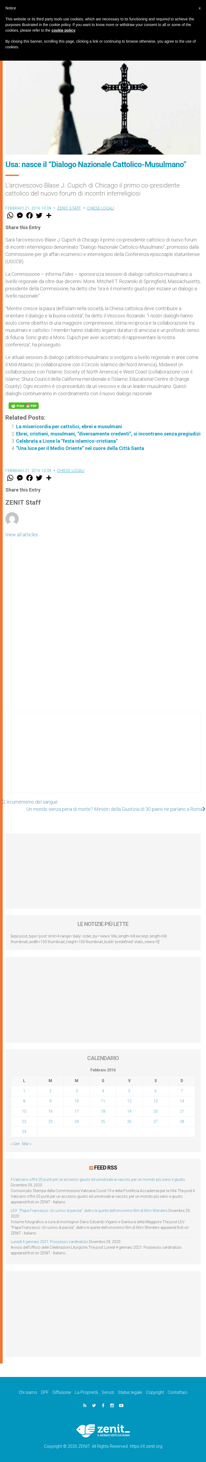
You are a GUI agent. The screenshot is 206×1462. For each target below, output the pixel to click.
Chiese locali (100, 208)
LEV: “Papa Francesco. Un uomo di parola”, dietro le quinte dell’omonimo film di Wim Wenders (89, 1210)
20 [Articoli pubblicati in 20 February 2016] (155, 1111)
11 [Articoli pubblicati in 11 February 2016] (103, 1101)
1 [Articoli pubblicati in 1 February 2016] (24, 1091)
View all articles (21, 534)
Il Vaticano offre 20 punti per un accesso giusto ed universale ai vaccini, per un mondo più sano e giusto (98, 1179)
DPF (45, 1392)
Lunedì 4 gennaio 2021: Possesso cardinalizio (49, 1242)
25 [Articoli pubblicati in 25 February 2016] (103, 1121)
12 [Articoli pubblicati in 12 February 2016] (129, 1101)
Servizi (108, 1392)
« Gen (15, 1144)
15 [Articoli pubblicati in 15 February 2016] (24, 1111)
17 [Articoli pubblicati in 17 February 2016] (77, 1111)
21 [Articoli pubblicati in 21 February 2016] (182, 1111)
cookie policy (63, 30)
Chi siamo (28, 1392)
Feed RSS (105, 1167)
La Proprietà (86, 1392)
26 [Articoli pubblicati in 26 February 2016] (129, 1121)
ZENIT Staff (69, 208)
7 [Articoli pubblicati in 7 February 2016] (182, 1091)
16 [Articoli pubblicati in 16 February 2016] (50, 1111)
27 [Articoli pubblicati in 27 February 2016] (155, 1121)
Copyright (155, 1392)
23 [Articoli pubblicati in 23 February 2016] (50, 1121)
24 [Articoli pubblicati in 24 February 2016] (77, 1121)
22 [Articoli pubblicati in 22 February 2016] (24, 1121)
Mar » (26, 1144)
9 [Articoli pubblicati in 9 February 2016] (50, 1101)
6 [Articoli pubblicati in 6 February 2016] (155, 1091)
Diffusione (62, 1392)
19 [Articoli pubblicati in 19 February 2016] (129, 1111)
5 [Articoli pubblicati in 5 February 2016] (129, 1091)
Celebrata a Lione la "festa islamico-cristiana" (66, 441)
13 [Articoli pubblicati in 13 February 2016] (155, 1101)
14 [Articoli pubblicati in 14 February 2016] (182, 1101)
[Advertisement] (103, 757)
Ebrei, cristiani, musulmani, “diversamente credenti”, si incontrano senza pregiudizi (108, 434)
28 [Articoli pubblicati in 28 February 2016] (182, 1121)
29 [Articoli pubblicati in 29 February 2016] (24, 1132)
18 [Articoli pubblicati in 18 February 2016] (103, 1111)
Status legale (130, 1392)
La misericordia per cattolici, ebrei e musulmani (69, 426)
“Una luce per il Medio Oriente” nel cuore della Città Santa (80, 448)
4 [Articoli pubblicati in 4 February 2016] (103, 1091)
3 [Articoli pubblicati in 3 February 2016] (77, 1091)
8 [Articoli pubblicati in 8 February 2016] (24, 1101)
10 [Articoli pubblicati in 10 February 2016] (77, 1101)
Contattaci (177, 1392)
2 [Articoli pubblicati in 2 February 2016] (50, 1091)
